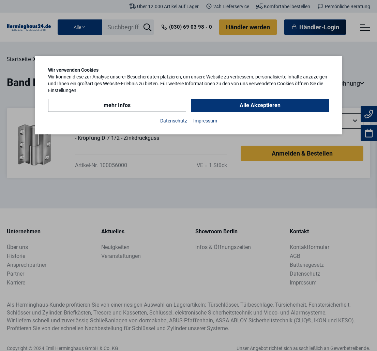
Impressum (205, 120)
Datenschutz (173, 120)
